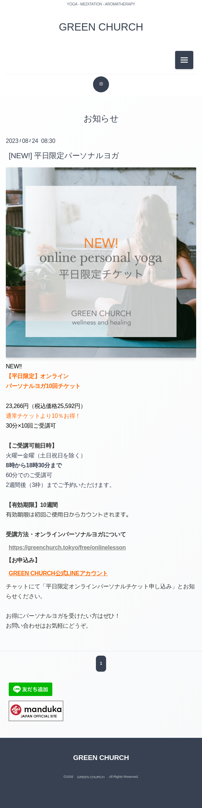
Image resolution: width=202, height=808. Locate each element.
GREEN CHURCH (101, 27)
